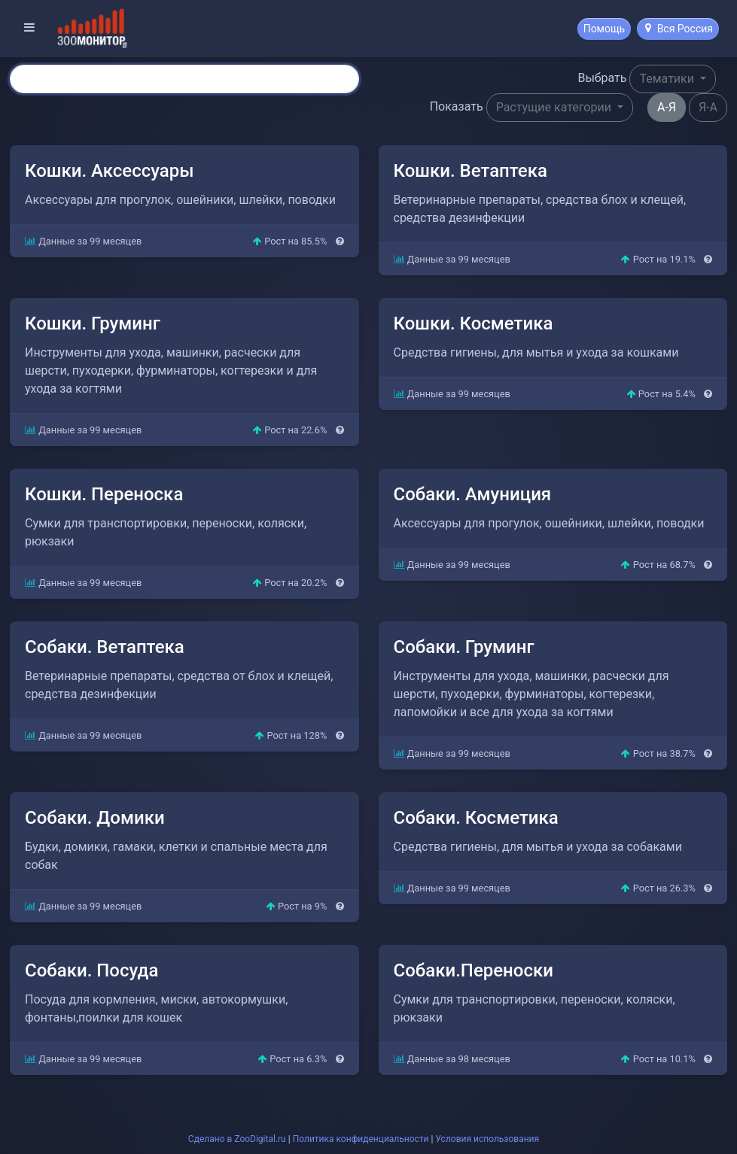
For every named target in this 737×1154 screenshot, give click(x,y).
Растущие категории (555, 107)
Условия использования (487, 1139)
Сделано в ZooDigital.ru (237, 1139)
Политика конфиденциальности (361, 1139)
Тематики (667, 78)
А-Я (666, 107)
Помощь (604, 29)
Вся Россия (679, 29)
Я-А (708, 107)
